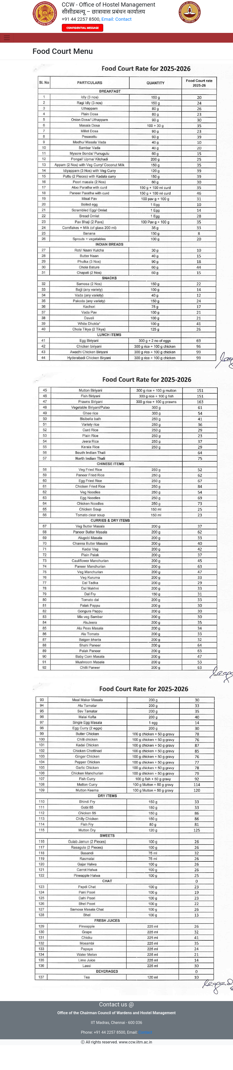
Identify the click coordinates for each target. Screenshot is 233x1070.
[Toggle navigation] (7, 38)
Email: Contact (117, 19)
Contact (145, 1032)
